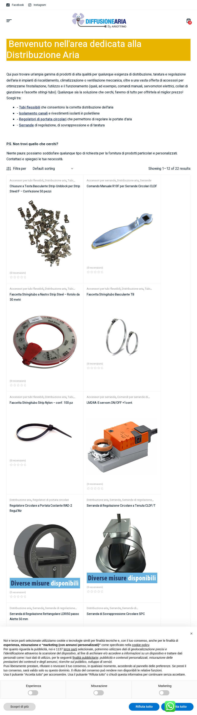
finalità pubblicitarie (85, 657)
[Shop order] (53, 169)
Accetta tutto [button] (177, 706)
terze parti (70, 649)
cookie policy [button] (140, 645)
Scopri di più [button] (19, 706)
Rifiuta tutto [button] (144, 706)
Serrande (99, 360)
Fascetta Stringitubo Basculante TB (33, 279)
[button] (191, 633)
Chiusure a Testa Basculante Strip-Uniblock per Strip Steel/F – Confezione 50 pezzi (37, 191)
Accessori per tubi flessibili (27, 180)
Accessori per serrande (85, 180)
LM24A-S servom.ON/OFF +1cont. (155, 279)
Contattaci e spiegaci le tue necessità (34, 159)
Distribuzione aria (112, 180)
